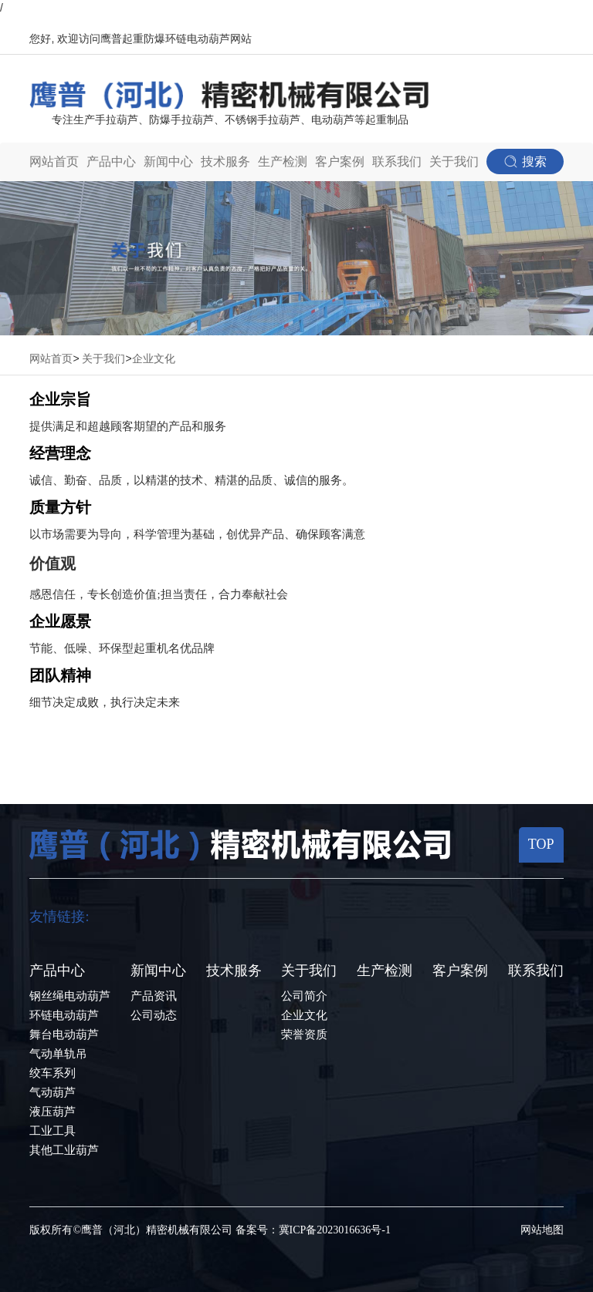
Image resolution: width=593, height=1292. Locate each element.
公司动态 (153, 1015)
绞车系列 (52, 1073)
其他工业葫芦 (64, 1150)
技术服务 (225, 161)
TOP (541, 844)
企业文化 (153, 359)
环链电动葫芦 (64, 1015)
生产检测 (282, 161)
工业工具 (52, 1131)
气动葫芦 (52, 1092)
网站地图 (542, 1230)
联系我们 (397, 161)
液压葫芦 (52, 1111)
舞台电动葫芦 (64, 1034)
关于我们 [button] (454, 161)
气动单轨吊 (58, 1054)
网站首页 (54, 161)
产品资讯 (153, 996)
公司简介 (304, 996)
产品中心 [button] (111, 161)
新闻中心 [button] (168, 161)
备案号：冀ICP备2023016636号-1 (313, 1230)
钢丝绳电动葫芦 (69, 996)
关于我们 (103, 359)
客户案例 (339, 161)
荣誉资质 (304, 1034)
